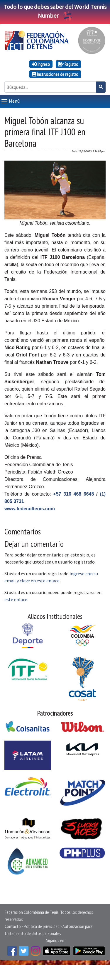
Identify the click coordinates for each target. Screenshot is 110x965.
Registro (68, 64)
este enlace (15, 599)
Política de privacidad (42, 926)
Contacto (13, 926)
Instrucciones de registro (55, 74)
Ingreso (41, 64)
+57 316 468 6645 (73, 493)
